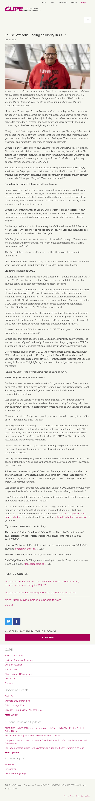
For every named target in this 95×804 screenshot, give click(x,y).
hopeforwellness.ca (25, 548)
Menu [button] (88, 20)
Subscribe (47, 637)
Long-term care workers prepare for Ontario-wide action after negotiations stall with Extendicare (46, 742)
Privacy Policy (68, 796)
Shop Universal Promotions (18, 674)
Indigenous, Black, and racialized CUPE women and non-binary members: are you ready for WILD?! (42, 583)
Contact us (10, 678)
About (53, 3)
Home (44, 3)
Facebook (16, 621)
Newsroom (63, 3)
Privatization (11, 769)
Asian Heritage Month (15, 705)
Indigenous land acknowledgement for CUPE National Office (40, 592)
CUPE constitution (13, 664)
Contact (74, 3)
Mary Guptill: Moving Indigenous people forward (33, 599)
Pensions (9, 764)
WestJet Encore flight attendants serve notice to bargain (32, 735)
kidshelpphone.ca (34, 564)
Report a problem (83, 796)
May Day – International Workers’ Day (23, 710)
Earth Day (9, 696)
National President (14, 655)
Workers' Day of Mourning (18, 700)
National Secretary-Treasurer (19, 660)
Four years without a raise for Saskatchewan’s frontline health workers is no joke (44, 748)
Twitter (8, 621)
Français (84, 3)
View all (9, 605)
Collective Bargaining (15, 773)
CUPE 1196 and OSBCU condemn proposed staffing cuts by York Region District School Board (44, 729)
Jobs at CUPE (11, 669)
